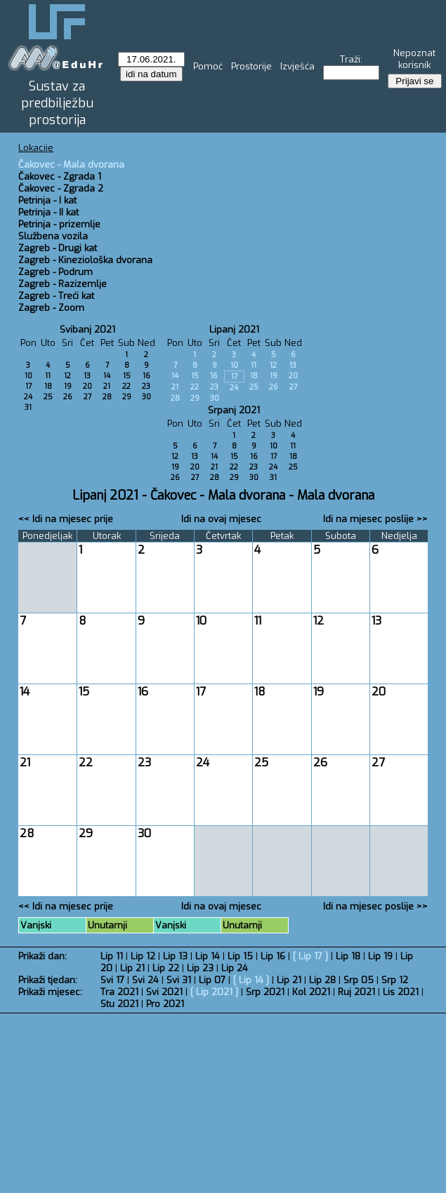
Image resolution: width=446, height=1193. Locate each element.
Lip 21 (132, 968)
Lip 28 (322, 980)
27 (87, 396)
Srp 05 (358, 980)
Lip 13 (175, 956)
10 (28, 375)
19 (68, 386)
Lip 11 (111, 956)
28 (107, 396)
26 (67, 396)
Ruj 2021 (356, 992)
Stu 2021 (119, 1004)
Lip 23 (200, 968)
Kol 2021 (311, 992)
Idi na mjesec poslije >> (375, 519)
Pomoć (208, 66)
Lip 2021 (214, 992)
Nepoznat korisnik (414, 59)
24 (28, 396)
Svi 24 (145, 980)
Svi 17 (112, 980)
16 (146, 375)
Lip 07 (212, 980)
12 (67, 375)
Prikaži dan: (42, 956)
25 (48, 396)
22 (126, 386)
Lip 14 (207, 956)
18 (48, 386)
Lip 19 (380, 956)
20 (87, 386)
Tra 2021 (119, 992)
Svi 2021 (164, 992)
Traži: (351, 59)
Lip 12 (143, 956)
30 (146, 396)
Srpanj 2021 (234, 410)
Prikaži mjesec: (50, 992)
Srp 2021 (265, 992)
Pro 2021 (165, 1004)
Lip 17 (310, 956)
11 (48, 375)
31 (28, 407)
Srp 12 (394, 980)
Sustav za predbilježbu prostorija (57, 103)
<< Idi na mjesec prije (65, 519)
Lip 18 (348, 956)
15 (127, 375)
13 (87, 375)
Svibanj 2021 (87, 329)
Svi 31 (178, 980)
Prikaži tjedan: (47, 980)
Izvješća (297, 66)
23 (146, 386)
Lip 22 (165, 968)
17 (28, 386)
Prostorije (251, 66)
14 (106, 375)
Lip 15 (240, 956)
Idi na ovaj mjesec (221, 519)
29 (126, 396)
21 (106, 386)
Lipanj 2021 (234, 329)
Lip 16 (273, 956)
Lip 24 (234, 968)
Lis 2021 (401, 992)
